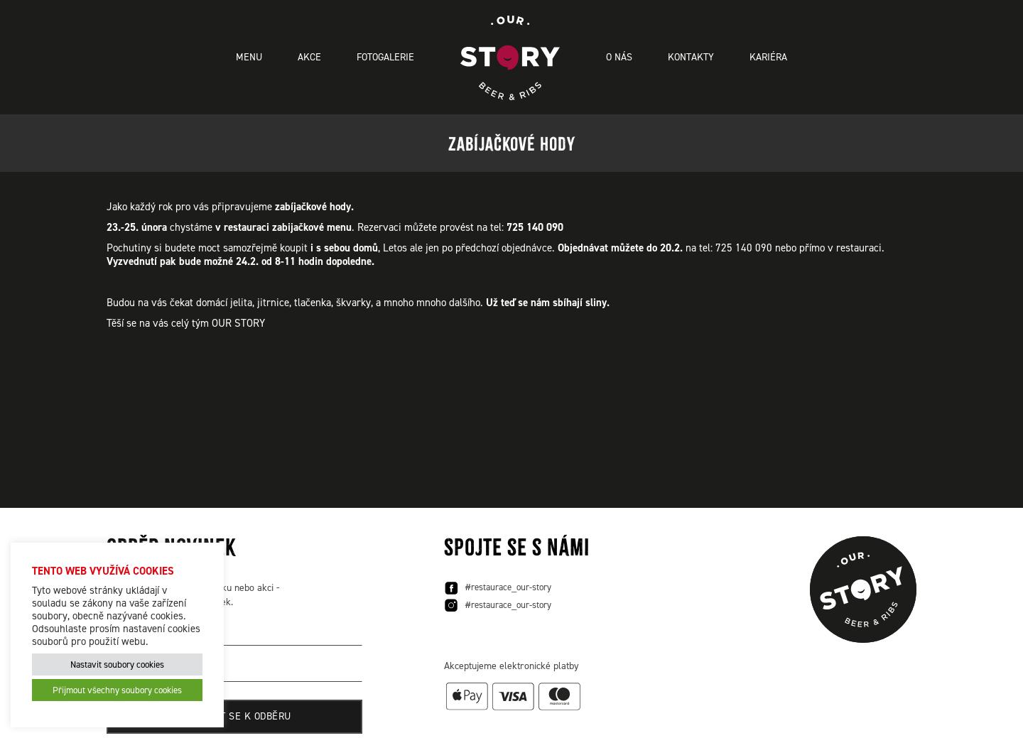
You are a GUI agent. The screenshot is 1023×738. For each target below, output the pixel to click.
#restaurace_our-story (497, 588)
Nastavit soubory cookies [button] (117, 664)
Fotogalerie (385, 57)
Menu (249, 57)
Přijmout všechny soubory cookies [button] (117, 690)
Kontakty (691, 57)
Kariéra (768, 57)
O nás (619, 57)
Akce (309, 57)
